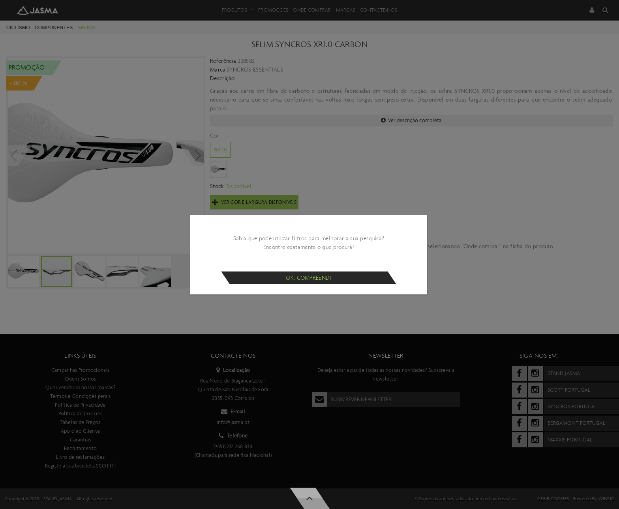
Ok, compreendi (308, 277)
